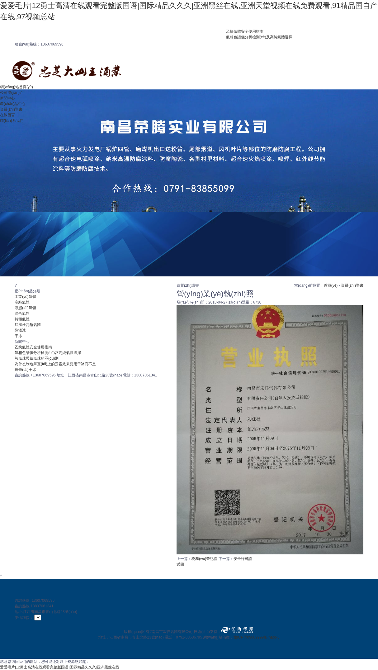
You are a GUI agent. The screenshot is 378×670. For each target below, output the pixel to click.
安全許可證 (243, 559)
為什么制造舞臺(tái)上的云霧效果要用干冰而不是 (55, 364)
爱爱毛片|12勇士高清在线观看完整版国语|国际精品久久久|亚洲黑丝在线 (59, 667)
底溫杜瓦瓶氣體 (28, 325)
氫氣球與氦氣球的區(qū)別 (37, 358)
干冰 (18, 336)
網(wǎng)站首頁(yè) (16, 87)
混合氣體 (22, 313)
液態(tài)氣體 (25, 308)
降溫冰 (20, 330)
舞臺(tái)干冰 (25, 369)
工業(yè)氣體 (25, 296)
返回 (180, 564)
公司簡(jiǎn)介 (11, 92)
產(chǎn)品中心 (13, 104)
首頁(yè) (331, 285)
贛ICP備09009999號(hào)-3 (257, 637)
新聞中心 (7, 98)
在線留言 (7, 115)
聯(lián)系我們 (11, 120)
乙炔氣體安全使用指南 (249, 31)
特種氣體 (22, 319)
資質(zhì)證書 (11, 109)
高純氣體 (22, 302)
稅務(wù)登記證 (204, 559)
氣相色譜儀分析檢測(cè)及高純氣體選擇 (264, 37)
